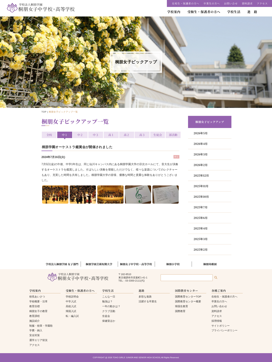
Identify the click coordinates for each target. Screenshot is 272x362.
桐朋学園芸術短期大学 (99, 264)
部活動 (172, 135)
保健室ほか (108, 320)
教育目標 (34, 306)
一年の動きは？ (111, 306)
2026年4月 (200, 144)
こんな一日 (108, 296)
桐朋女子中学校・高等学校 (136, 264)
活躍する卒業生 (148, 301)
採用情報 (216, 320)
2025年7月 (200, 207)
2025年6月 (200, 218)
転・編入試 (72, 315)
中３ (96, 135)
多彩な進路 (145, 296)
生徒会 (157, 135)
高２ (126, 135)
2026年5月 (200, 133)
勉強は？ (107, 301)
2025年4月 (200, 228)
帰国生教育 (181, 306)
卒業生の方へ (211, 3)
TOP (43, 111)
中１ (65, 135)
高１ (111, 135)
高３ (142, 135)
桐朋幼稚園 (210, 264)
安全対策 (34, 335)
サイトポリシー (220, 325)
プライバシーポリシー (224, 330)
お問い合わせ (219, 306)
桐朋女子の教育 (38, 311)
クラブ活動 (108, 311)
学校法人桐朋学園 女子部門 (62, 264)
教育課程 (34, 315)
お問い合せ (231, 3)
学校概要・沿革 (38, 301)
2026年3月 (200, 154)
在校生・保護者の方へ (185, 3)
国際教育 (180, 311)
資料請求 (247, 3)
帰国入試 (71, 311)
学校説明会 (72, 296)
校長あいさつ (37, 296)
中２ (80, 135)
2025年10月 (201, 197)
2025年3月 (200, 239)
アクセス (262, 3)
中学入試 (71, 301)
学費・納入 (35, 330)
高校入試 (71, 306)
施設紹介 (34, 320)
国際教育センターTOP (188, 296)
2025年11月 (201, 186)
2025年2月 (200, 250)
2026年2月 (200, 165)
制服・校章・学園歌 (41, 325)
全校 (49, 135)
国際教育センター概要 (188, 301)
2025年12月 (201, 175)
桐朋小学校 (173, 264)
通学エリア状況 (38, 340)
